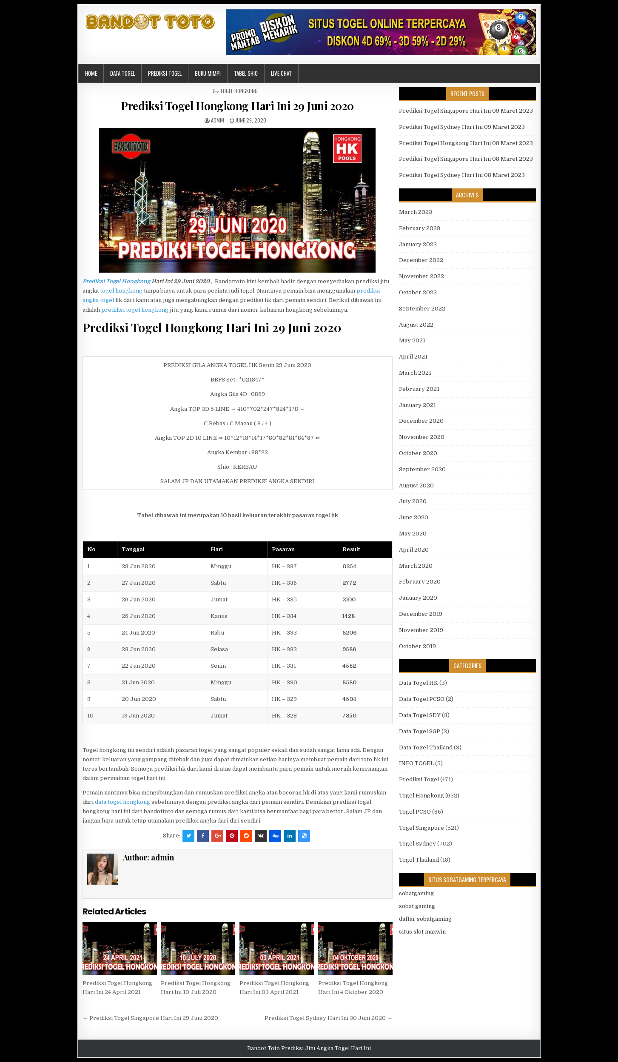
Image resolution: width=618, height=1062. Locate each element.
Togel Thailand (419, 860)
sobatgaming (416, 893)
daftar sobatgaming (425, 919)
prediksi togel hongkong (134, 310)
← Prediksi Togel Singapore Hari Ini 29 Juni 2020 (150, 1018)
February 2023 (419, 228)
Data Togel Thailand (426, 747)
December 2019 (420, 614)
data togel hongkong (122, 802)
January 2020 (418, 598)
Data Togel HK (418, 683)
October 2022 (418, 292)
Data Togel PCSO (421, 699)
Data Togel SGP (419, 731)
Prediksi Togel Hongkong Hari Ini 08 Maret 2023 (466, 143)
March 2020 (416, 566)
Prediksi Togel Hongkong (116, 281)
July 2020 (413, 501)
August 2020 (416, 485)
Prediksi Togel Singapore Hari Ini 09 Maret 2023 (466, 111)
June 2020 (413, 517)
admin (217, 120)
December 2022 (421, 260)
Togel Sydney (417, 843)
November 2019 (421, 630)
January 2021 (417, 405)
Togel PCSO (415, 812)
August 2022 (416, 325)
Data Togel (122, 73)
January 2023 (418, 244)
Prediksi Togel (165, 73)
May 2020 (413, 533)
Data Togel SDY (420, 715)
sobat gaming (417, 906)
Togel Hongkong (239, 90)
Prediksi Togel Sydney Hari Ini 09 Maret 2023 (462, 127)
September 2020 (422, 469)
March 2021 (415, 373)
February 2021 (419, 389)
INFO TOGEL (416, 763)
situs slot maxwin (422, 931)
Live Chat (281, 73)
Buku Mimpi (208, 73)
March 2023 (415, 212)
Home (91, 73)
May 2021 (412, 340)
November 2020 (421, 437)
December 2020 (421, 421)
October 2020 (418, 453)
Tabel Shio (246, 73)
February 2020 (420, 581)
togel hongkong (121, 291)
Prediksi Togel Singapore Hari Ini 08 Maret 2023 (466, 159)
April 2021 (413, 356)
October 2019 (417, 646)
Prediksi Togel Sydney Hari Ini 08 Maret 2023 (462, 175)
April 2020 (414, 550)
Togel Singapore (421, 828)
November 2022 (421, 276)
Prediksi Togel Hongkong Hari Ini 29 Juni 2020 (237, 105)
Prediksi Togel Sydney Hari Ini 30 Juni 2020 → (329, 1018)
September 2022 (422, 308)
